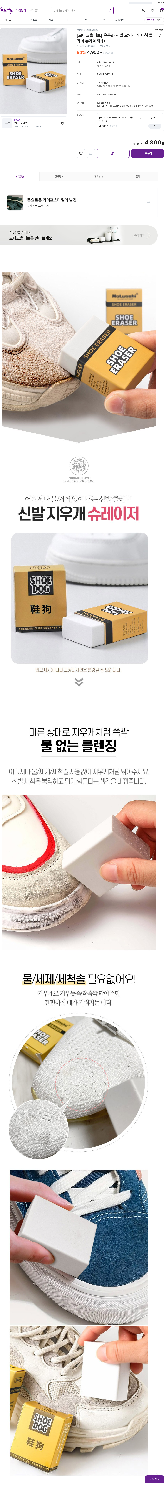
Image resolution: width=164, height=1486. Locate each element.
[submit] (109, 10)
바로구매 (147, 153)
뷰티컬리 (34, 10)
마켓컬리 (21, 10)
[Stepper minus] (151, 126)
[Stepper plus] (158, 126)
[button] (79, 203)
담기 (113, 153)
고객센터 (160, 3)
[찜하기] (63, 123)
